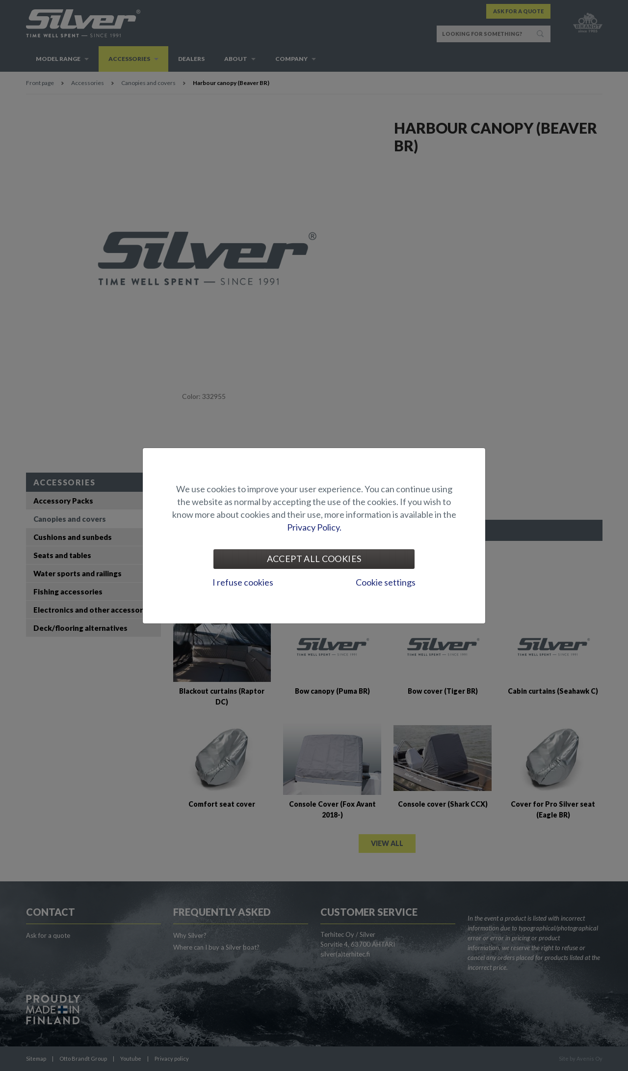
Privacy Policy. (314, 527)
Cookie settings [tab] (386, 582)
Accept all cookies (314, 558)
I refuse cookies (242, 582)
